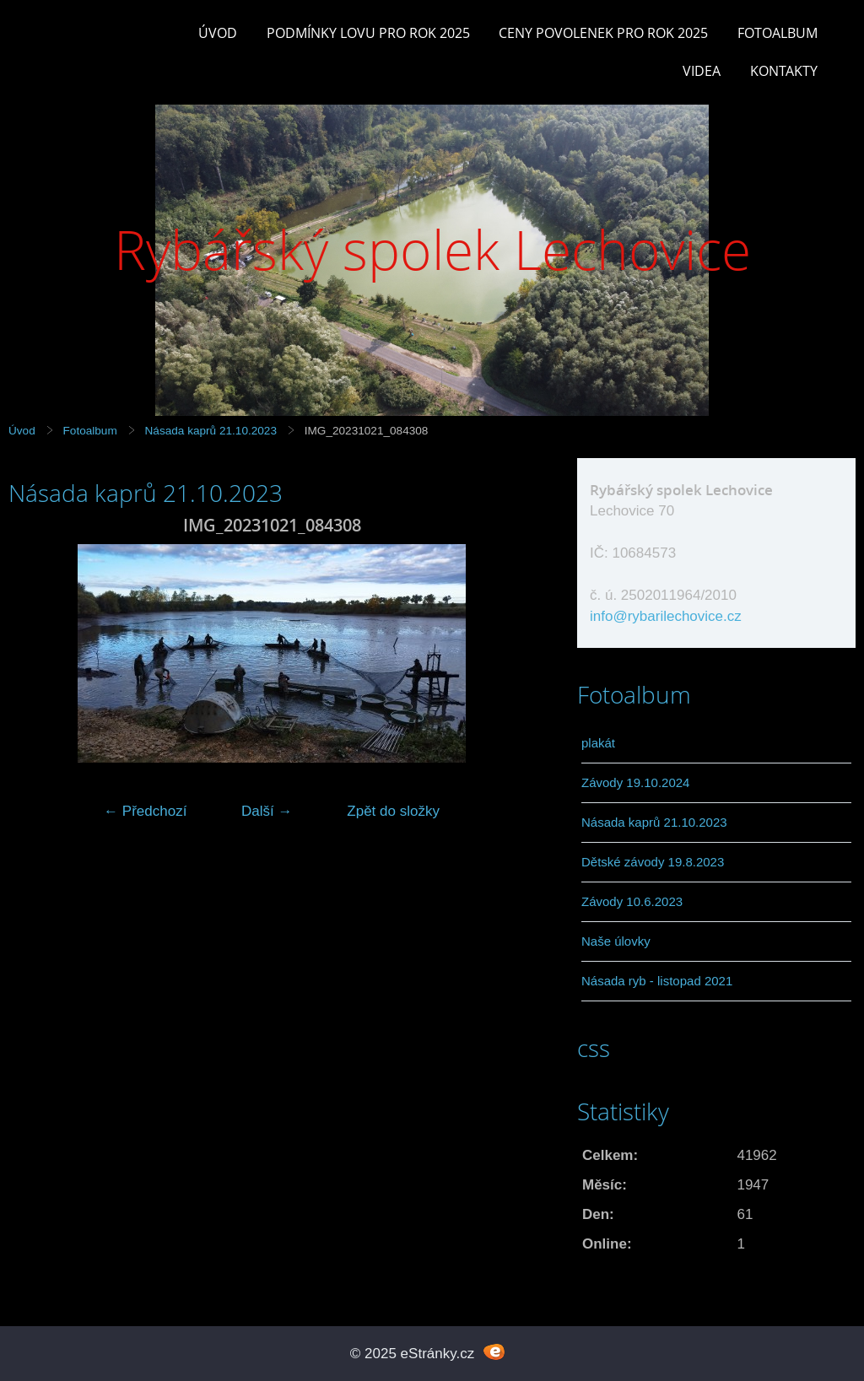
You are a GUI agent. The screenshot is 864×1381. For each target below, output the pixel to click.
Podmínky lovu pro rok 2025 (368, 33)
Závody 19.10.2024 (635, 782)
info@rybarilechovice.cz (666, 616)
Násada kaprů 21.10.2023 (211, 430)
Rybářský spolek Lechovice (432, 249)
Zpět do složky (393, 811)
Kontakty (784, 71)
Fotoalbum (777, 33)
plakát (598, 743)
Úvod (217, 33)
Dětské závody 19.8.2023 (652, 862)
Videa (702, 71)
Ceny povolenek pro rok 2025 (603, 33)
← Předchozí (145, 811)
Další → (266, 811)
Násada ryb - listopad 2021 (656, 981)
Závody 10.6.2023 (632, 901)
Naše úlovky (616, 941)
